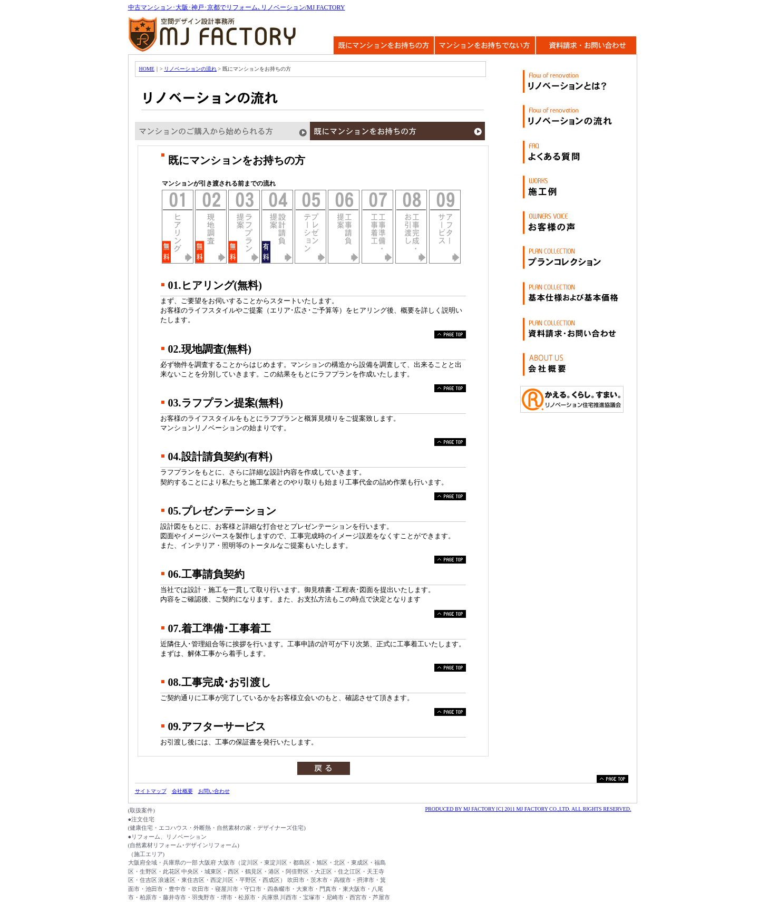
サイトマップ (151, 791)
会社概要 (182, 791)
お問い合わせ (214, 791)
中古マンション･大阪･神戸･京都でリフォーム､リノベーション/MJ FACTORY (236, 7)
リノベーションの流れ (190, 69)
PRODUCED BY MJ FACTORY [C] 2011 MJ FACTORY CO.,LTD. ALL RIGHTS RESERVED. (528, 809)
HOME (146, 69)
